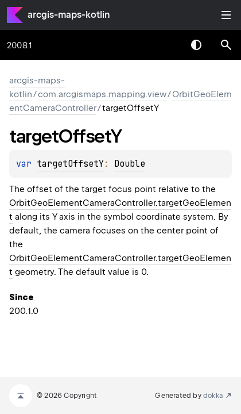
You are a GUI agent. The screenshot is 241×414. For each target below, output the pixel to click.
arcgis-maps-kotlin (69, 14)
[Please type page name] (226, 45)
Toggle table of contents (226, 15)
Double (129, 164)
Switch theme (196, 45)
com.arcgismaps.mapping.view (102, 94)
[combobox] (166, 45)
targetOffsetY (70, 164)
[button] (226, 45)
